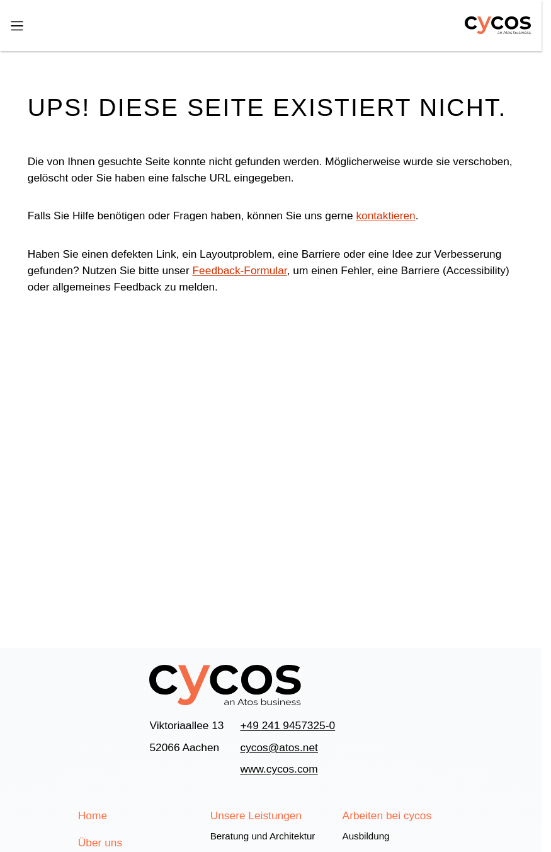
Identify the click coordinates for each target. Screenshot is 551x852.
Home (92, 815)
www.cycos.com (278, 769)
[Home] (491, 25)
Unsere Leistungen (256, 815)
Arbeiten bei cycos (387, 815)
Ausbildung (366, 836)
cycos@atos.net (278, 747)
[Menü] (17, 26)
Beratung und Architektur (262, 836)
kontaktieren (385, 215)
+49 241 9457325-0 (287, 725)
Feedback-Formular (240, 270)
